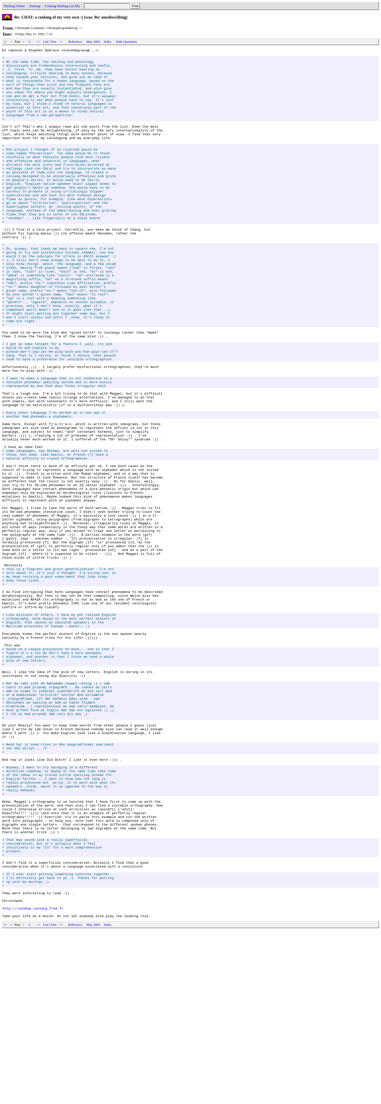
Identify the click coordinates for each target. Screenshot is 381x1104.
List (46, 41)
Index (107, 41)
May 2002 (93, 41)
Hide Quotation (126, 41)
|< (5, 41)
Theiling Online (14, 6)
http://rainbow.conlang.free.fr (33, 1080)
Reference (75, 41)
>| (29, 41)
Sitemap (34, 6)
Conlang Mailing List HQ (62, 6)
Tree (53, 41)
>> (61, 41)
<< (38, 41)
